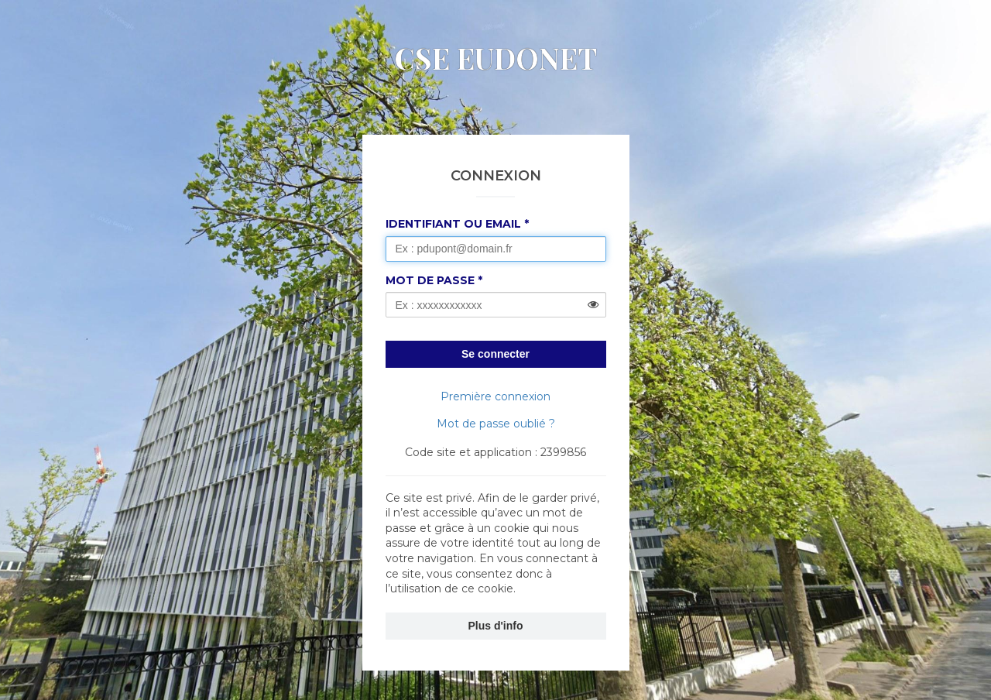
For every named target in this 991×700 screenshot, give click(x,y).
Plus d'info (495, 625)
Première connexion (495, 396)
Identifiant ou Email (453, 224)
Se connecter (495, 354)
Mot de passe (430, 280)
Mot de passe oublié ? (496, 424)
